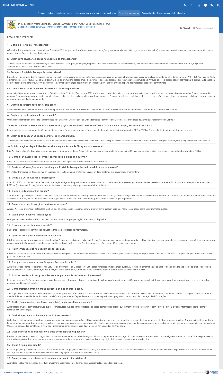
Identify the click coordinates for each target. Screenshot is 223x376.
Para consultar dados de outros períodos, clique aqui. (71, 27)
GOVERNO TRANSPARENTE (19, 5)
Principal (185, 28)
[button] (192, 5)
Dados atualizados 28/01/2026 (32, 27)
